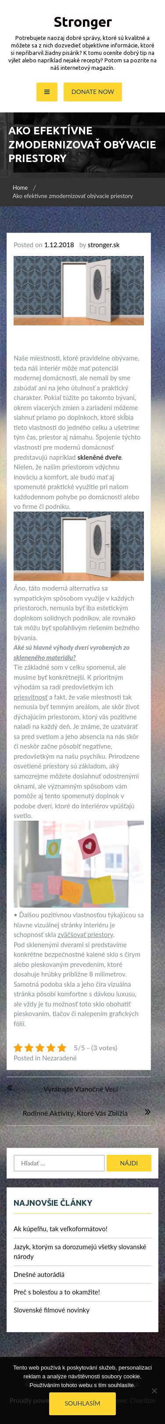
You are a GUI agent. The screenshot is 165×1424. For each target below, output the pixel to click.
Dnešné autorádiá (39, 1274)
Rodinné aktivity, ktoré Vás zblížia (75, 1113)
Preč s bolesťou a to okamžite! (57, 1292)
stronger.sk (103, 245)
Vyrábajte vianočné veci (80, 1089)
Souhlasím (82, 1403)
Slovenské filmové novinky (52, 1310)
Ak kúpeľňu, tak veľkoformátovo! (61, 1229)
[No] (154, 1390)
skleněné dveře (99, 457)
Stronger (83, 21)
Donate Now (93, 91)
